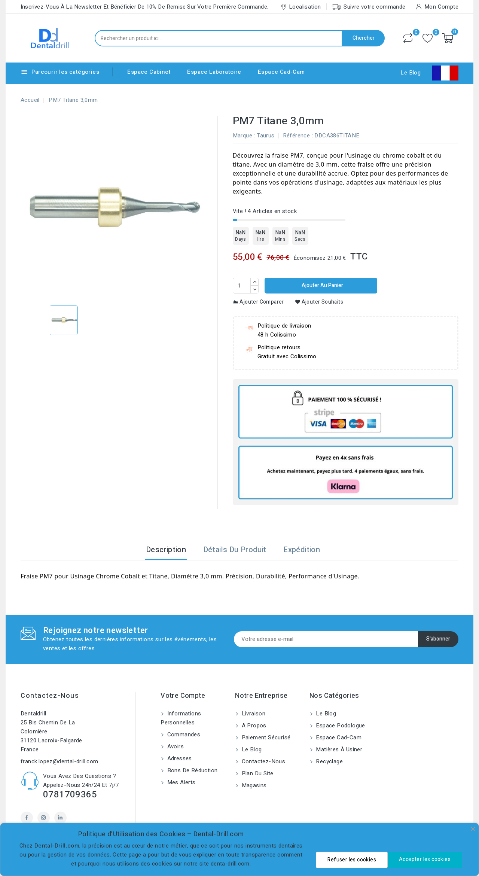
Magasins (253, 785)
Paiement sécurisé (265, 737)
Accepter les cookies (425, 859)
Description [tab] (166, 549)
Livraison (252, 713)
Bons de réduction (191, 770)
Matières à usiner (338, 749)
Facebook (27, 818)
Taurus (265, 135)
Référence (296, 135)
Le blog (251, 749)
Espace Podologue (339, 725)
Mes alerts (180, 782)
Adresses (178, 758)
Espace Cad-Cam (281, 72)
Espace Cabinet (149, 72)
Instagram (43, 818)
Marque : (244, 135)
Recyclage (328, 761)
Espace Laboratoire (214, 72)
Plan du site (256, 773)
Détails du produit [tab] (234, 549)
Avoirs (174, 746)
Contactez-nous (50, 696)
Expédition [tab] (301, 549)
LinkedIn (60, 818)
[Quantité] (242, 285)
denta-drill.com (230, 864)
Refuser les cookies (351, 860)
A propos (253, 725)
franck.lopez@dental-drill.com (59, 761)
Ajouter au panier (321, 285)
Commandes (182, 734)
